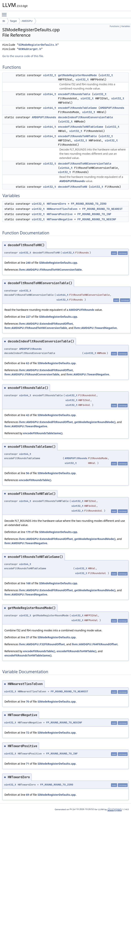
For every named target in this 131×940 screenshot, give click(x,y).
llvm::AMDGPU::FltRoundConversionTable (31, 374)
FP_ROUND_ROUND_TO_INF (94, 214)
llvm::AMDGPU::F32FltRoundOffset (42, 644)
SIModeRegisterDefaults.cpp (58, 262)
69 (27, 794)
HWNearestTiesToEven (62, 209)
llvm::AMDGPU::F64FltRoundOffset (95, 644)
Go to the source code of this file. (23, 56)
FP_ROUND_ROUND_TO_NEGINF (96, 219)
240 (28, 262)
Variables (125, 26)
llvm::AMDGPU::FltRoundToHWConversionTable (50, 269)
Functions (114, 26)
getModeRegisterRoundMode (77, 75)
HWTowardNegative (59, 219)
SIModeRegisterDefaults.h (37, 45)
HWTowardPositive (59, 214)
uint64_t (49, 94)
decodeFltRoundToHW (72, 186)
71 (27, 763)
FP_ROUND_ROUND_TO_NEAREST (102, 209)
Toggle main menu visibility (5, 13)
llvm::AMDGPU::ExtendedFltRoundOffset (46, 323)
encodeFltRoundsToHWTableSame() (27, 655)
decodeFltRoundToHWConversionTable (84, 163)
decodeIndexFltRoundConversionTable (85, 117)
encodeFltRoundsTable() (35, 480)
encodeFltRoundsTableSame (77, 108)
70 (27, 701)
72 (27, 732)
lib (3, 20)
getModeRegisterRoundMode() (94, 422)
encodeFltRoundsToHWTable (77, 136)
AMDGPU (27, 20)
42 (27, 415)
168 (28, 583)
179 (28, 532)
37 (27, 637)
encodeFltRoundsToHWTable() (76, 651)
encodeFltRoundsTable (74, 94)
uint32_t (49, 75)
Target (13, 20)
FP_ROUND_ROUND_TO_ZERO (88, 203)
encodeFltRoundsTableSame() (42, 433)
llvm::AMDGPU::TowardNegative (95, 328)
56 (27, 473)
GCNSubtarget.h (29, 49)
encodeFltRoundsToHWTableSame (80, 126)
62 (27, 363)
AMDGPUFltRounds (112, 108)
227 (28, 316)
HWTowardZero (56, 203)
